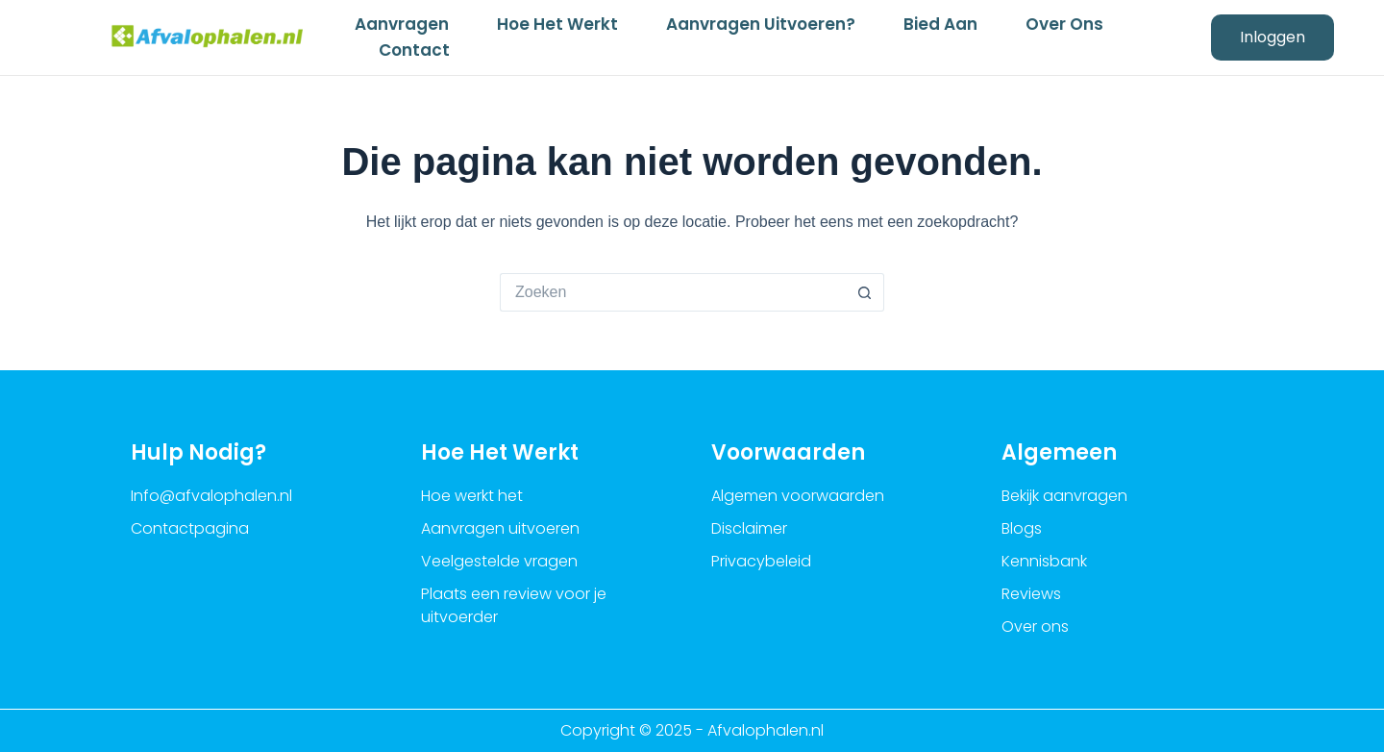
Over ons (1064, 24)
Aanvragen (402, 24)
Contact (414, 50)
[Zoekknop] (865, 292)
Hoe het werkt (557, 24)
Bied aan (940, 24)
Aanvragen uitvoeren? (760, 24)
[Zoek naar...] (673, 292)
